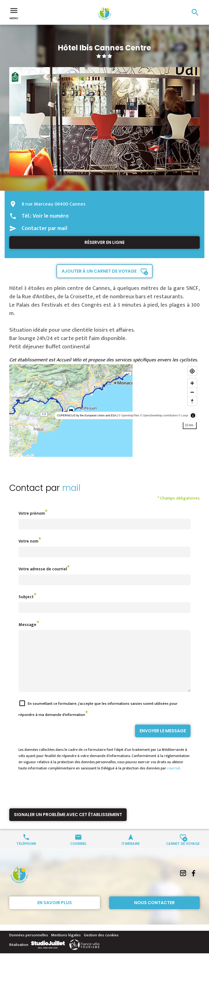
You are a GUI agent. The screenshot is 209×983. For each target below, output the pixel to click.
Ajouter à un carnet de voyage (99, 271)
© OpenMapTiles (128, 415)
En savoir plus (54, 914)
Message (27, 624)
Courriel (78, 854)
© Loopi (183, 415)
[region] (104, 410)
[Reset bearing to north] (192, 401)
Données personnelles (28, 946)
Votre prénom (31, 513)
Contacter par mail (44, 228)
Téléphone (26, 854)
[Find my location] (192, 371)
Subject (26, 596)
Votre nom (28, 541)
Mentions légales (66, 946)
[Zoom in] (192, 383)
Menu (13, 13)
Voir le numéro (51, 216)
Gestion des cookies (101, 946)
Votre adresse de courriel (42, 568)
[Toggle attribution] (193, 415)
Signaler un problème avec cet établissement (68, 826)
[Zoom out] (192, 392)
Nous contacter (154, 914)
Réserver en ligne (104, 242)
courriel (173, 779)
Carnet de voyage (182, 854)
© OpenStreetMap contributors (159, 415)
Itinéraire (130, 854)
